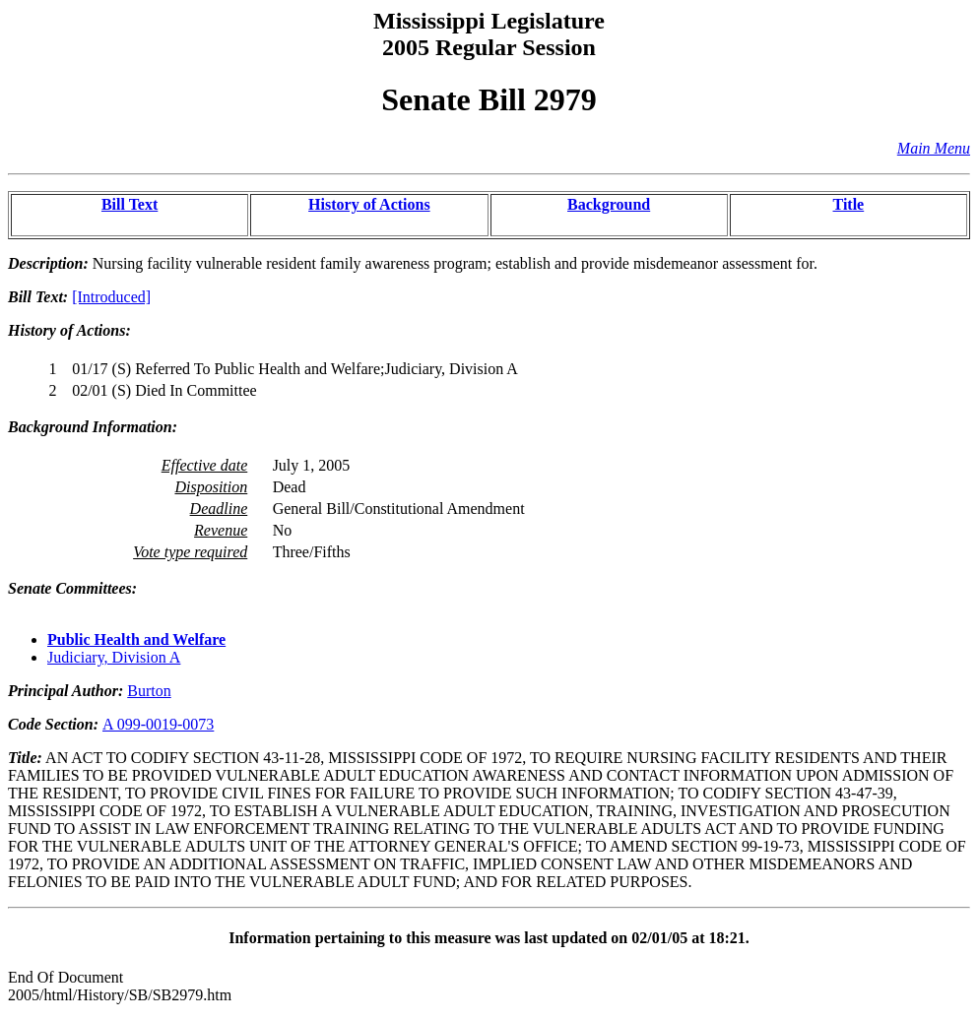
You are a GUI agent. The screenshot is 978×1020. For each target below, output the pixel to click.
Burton (148, 690)
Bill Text (129, 204)
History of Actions (369, 204)
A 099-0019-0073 (158, 724)
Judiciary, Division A (113, 657)
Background (608, 204)
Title (849, 204)
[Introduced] (111, 296)
